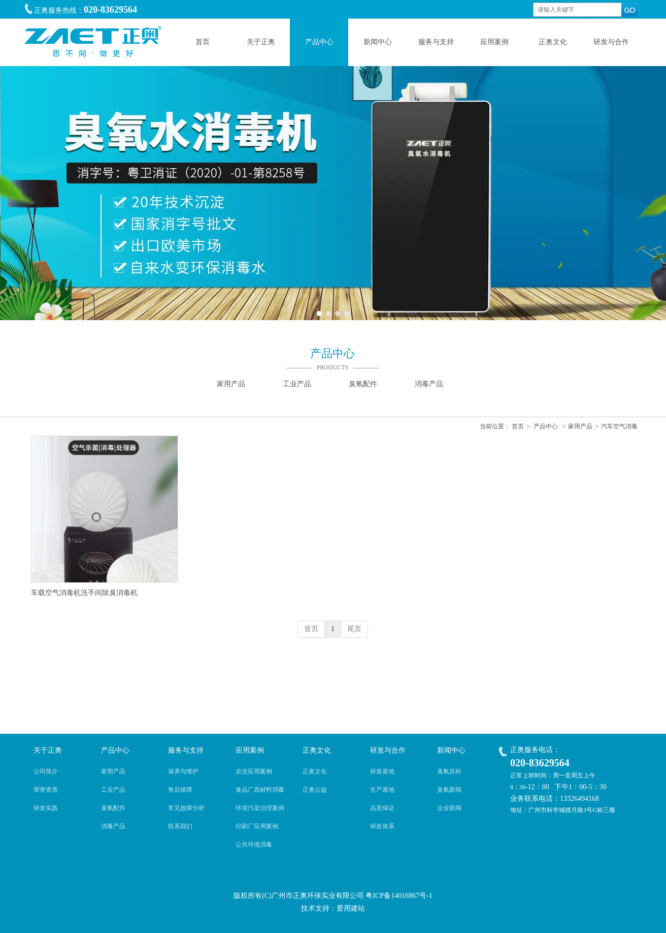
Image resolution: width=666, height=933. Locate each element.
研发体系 (382, 826)
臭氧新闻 (449, 789)
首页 (518, 426)
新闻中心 (451, 750)
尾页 (354, 629)
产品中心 (546, 426)
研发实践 (46, 808)
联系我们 (180, 826)
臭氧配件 (113, 808)
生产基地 (382, 789)
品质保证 (382, 808)
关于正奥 (48, 750)
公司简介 (46, 771)
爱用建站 (351, 908)
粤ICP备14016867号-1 (398, 895)
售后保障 (180, 789)
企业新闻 (449, 808)
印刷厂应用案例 (257, 826)
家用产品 (580, 426)
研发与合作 (388, 750)
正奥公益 (315, 789)
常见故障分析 (186, 808)
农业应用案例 (254, 771)
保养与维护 (183, 771)
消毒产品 (113, 826)
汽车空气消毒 (619, 426)
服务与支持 (186, 750)
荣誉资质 (46, 789)
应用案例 (250, 750)
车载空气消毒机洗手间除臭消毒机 (84, 593)
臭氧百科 (449, 771)
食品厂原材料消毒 (260, 789)
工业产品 (113, 789)
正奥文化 (317, 750)
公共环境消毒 (254, 844)
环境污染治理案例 (260, 808)
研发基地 (382, 771)
